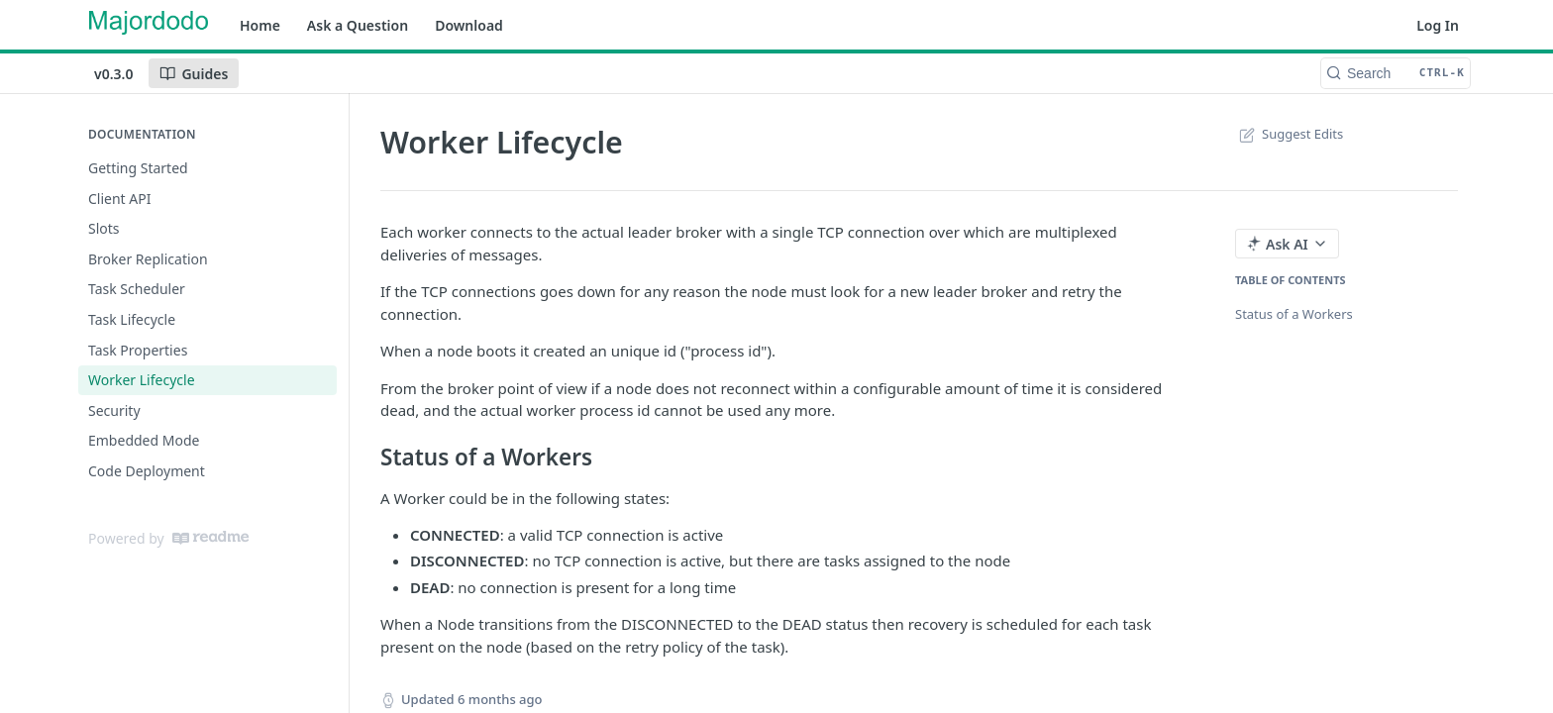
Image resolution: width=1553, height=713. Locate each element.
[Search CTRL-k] (1395, 73)
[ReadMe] (210, 538)
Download (469, 25)
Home (260, 25)
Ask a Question (357, 25)
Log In (1437, 25)
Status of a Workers (1294, 314)
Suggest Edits (1289, 134)
